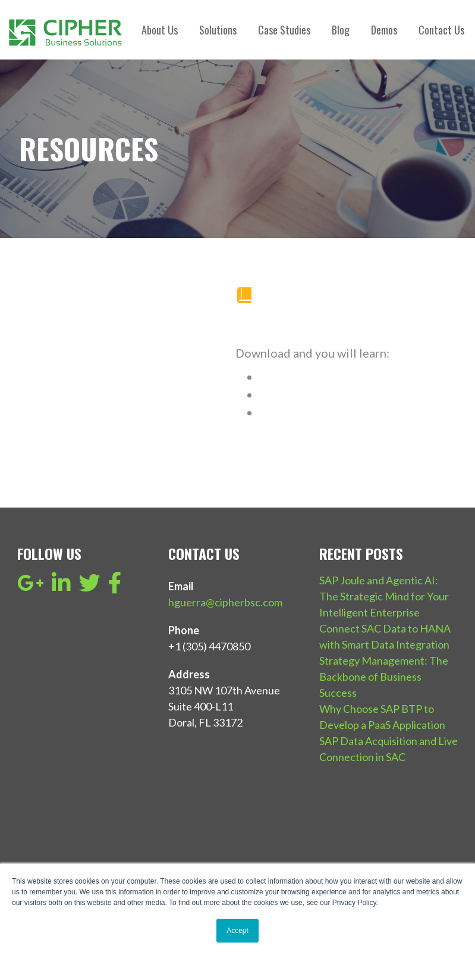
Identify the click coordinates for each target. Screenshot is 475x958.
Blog (341, 29)
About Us (159, 29)
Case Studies (284, 29)
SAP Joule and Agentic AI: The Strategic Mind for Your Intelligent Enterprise (384, 596)
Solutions (218, 29)
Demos (384, 29)
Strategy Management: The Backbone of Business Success (383, 676)
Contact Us (441, 29)
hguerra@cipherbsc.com (225, 602)
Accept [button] (237, 930)
